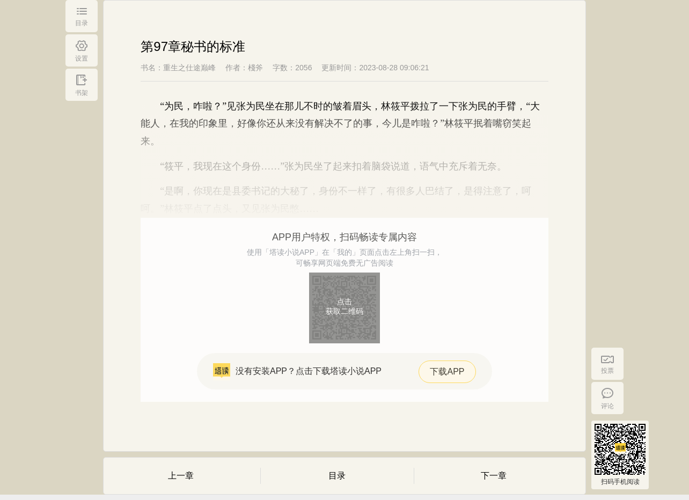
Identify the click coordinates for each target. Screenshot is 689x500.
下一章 (494, 475)
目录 (337, 475)
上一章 (181, 475)
